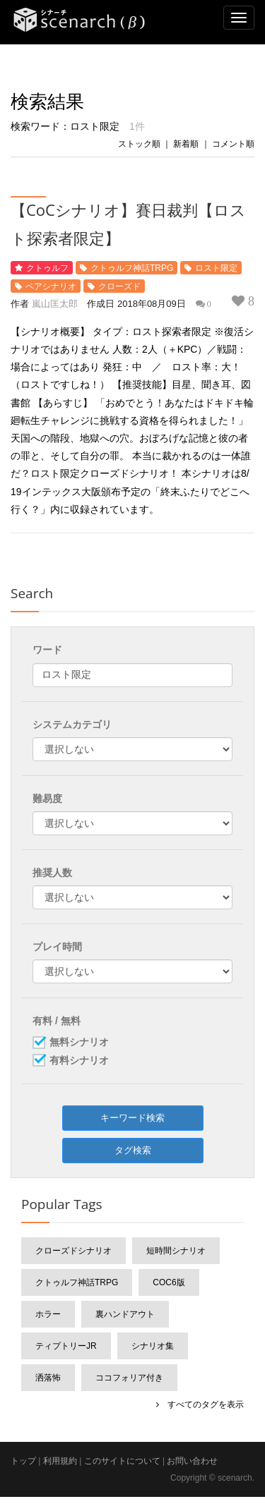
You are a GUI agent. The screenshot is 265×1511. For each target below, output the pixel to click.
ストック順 (139, 144)
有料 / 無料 (57, 1020)
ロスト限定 (216, 268)
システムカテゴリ (72, 724)
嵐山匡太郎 (55, 303)
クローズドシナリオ (73, 1251)
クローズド (119, 286)
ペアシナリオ (50, 286)
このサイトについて (122, 1461)
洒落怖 (48, 1378)
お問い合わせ (192, 1461)
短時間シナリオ (176, 1251)
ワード (47, 649)
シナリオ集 (152, 1346)
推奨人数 (52, 872)
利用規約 (60, 1461)
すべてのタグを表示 (201, 1404)
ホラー (48, 1314)
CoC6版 (168, 1282)
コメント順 (233, 144)
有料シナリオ (79, 1061)
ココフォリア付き (129, 1378)
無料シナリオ (79, 1042)
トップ (23, 1461)
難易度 (47, 798)
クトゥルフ (47, 268)
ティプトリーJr (66, 1346)
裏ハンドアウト (125, 1314)
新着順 (186, 144)
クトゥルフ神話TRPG (131, 268)
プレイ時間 (57, 946)
